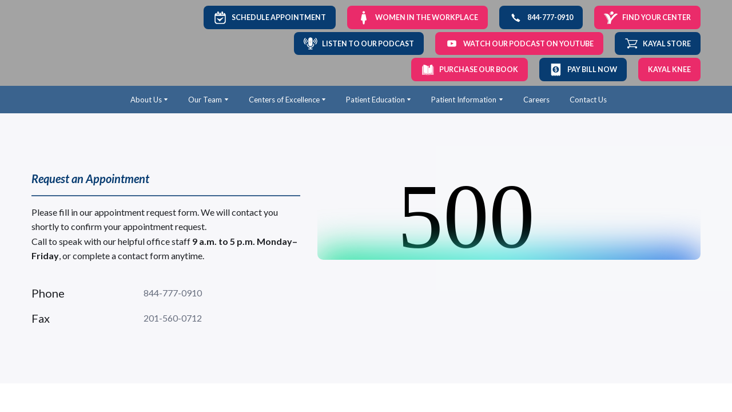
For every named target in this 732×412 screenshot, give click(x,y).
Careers (536, 99)
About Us (146, 99)
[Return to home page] (69, 43)
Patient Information (463, 99)
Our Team (205, 99)
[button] (270, 17)
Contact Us (588, 99)
